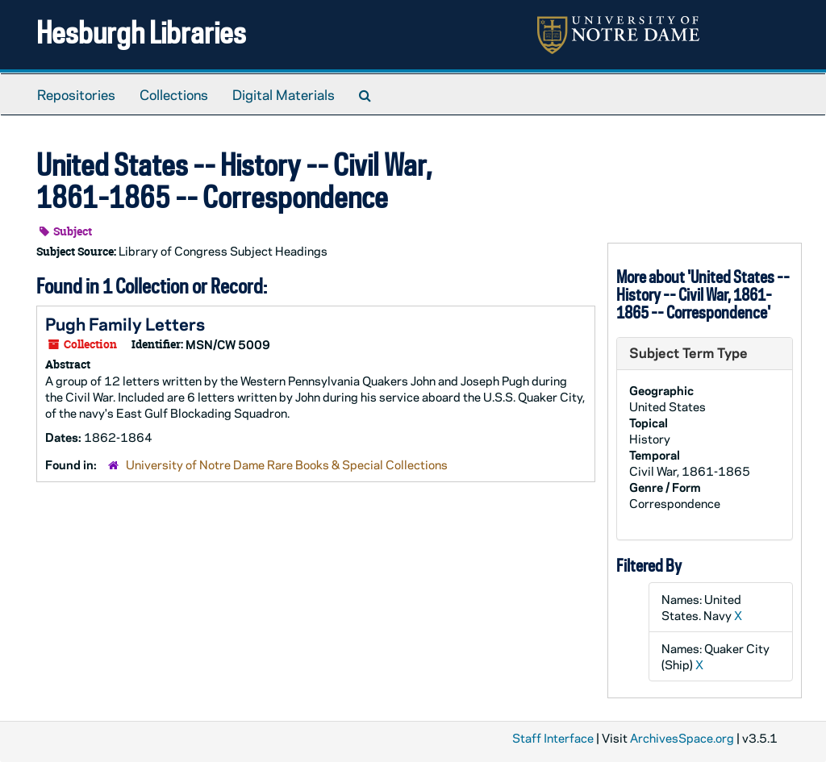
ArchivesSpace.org (682, 738)
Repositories (76, 94)
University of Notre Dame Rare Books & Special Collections (287, 464)
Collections (174, 94)
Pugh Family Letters (125, 323)
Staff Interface (553, 738)
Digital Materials (283, 94)
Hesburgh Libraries (141, 32)
